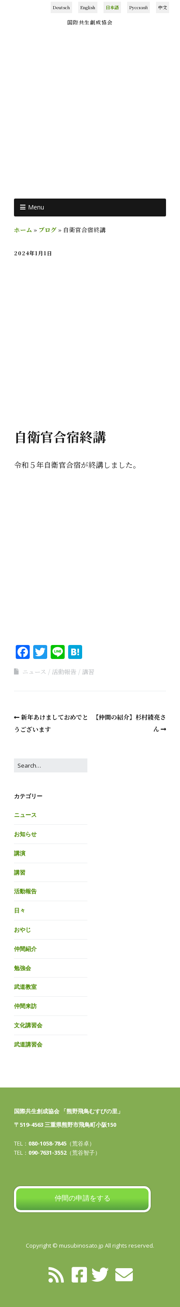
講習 (88, 671)
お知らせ (25, 834)
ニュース (34, 671)
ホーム (23, 229)
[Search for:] (50, 765)
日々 (19, 910)
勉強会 (22, 968)
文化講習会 (28, 1025)
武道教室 (25, 987)
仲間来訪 (25, 1006)
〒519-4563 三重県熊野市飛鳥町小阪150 (65, 1125)
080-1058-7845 (47, 1143)
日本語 (112, 7)
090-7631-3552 (47, 1152)
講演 (19, 853)
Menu (36, 207)
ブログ (47, 229)
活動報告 (64, 671)
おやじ (22, 929)
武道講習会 (28, 1044)
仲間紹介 (25, 949)
